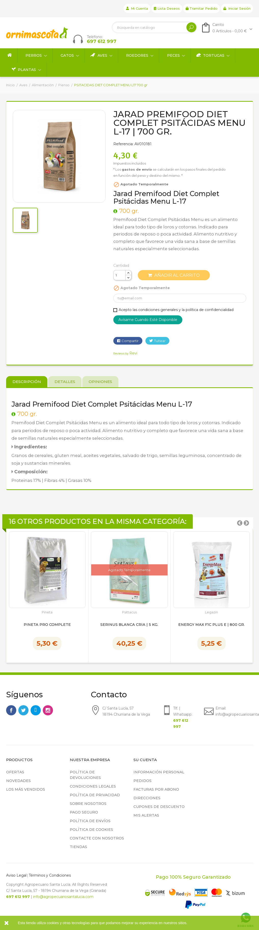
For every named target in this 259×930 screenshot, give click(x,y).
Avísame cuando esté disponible (147, 319)
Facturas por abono (156, 789)
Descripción (26, 381)
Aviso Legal (16, 875)
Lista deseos (167, 8)
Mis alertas (146, 815)
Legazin (211, 612)
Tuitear (160, 341)
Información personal (158, 772)
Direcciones (146, 798)
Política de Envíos (90, 821)
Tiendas (78, 847)
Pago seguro (84, 812)
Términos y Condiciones (50, 875)
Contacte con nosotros (97, 838)
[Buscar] (154, 27)
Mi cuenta (137, 8)
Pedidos (142, 780)
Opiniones (100, 381)
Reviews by (125, 353)
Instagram (48, 710)
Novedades (18, 780)
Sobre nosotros (88, 803)
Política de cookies (91, 829)
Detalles (64, 381)
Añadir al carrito (174, 275)
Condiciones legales (93, 786)
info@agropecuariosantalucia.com (63, 896)
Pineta (47, 612)
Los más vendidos (25, 789)
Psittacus (129, 612)
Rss (36, 710)
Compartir (130, 341)
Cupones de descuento (159, 806)
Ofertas (15, 772)
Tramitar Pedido (201, 8)
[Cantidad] (119, 275)
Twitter (23, 710)
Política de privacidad (95, 795)
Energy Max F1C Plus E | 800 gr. (211, 625)
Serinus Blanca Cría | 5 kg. (129, 625)
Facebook (11, 710)
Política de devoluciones (85, 775)
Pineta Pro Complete (47, 625)
